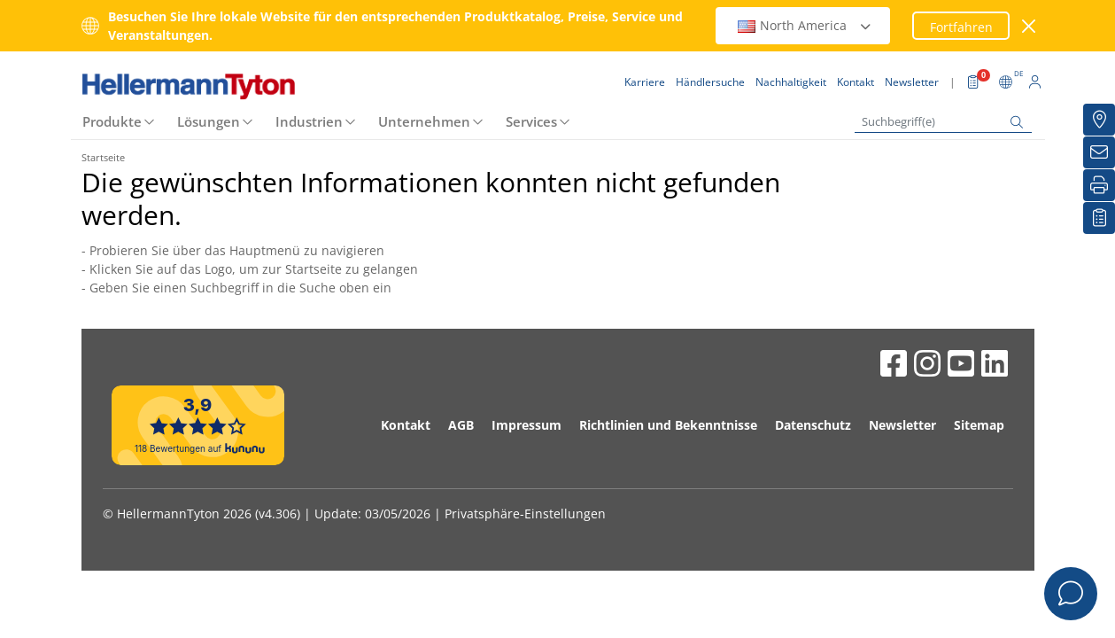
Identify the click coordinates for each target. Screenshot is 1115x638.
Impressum (526, 424)
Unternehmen (424, 121)
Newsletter (902, 424)
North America (805, 25)
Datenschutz (813, 424)
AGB (461, 424)
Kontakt (405, 424)
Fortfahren (961, 27)
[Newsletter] (1099, 152)
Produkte (112, 121)
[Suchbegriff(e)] (943, 122)
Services (531, 121)
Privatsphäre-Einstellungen (525, 513)
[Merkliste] (1099, 218)
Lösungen (208, 121)
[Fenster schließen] (1028, 26)
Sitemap (979, 424)
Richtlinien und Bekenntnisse (668, 424)
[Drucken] (1099, 185)
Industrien (309, 121)
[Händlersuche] (1099, 120)
